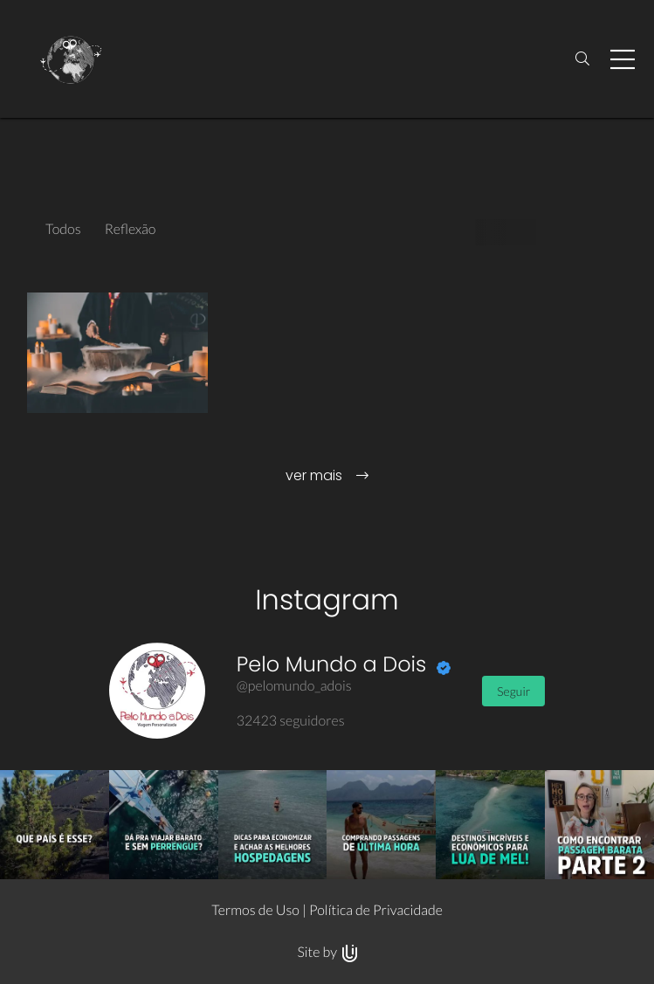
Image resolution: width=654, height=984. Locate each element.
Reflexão (130, 229)
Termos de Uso (255, 910)
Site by (326, 952)
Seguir (513, 691)
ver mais (327, 475)
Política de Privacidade (376, 910)
